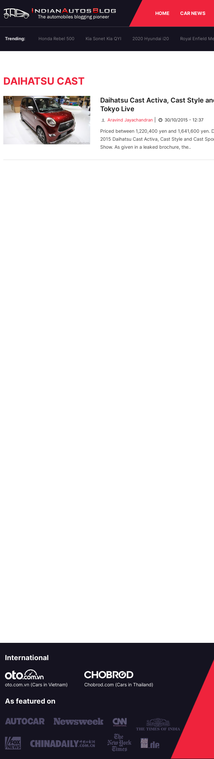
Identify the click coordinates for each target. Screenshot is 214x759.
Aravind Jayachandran (126, 119)
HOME (162, 13)
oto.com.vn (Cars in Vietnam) (36, 684)
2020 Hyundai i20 (150, 38)
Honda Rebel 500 (56, 38)
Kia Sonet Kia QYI (103, 38)
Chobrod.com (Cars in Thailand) (118, 684)
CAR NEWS (192, 13)
